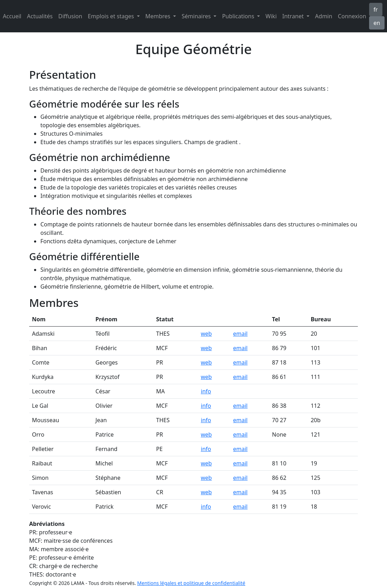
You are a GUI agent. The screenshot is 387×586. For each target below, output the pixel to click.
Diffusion (70, 16)
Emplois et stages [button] (112, 16)
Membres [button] (158, 16)
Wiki (271, 16)
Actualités (40, 16)
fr (376, 9)
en (377, 23)
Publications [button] (239, 16)
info (206, 391)
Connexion (352, 16)
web (206, 333)
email (240, 333)
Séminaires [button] (197, 16)
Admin (323, 16)
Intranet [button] (293, 16)
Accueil (12, 16)
